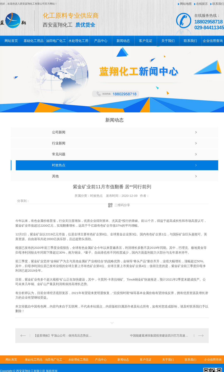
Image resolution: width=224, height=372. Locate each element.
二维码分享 (122, 205)
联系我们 (218, 3)
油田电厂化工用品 (56, 359)
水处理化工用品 (78, 359)
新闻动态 (123, 41)
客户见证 (145, 41)
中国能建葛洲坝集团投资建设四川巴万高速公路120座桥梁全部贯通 (166, 335)
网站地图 (186, 3)
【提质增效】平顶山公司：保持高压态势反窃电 (64, 335)
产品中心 (100, 41)
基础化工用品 (34, 41)
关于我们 (168, 41)
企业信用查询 (213, 41)
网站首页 (11, 41)
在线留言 (202, 3)
